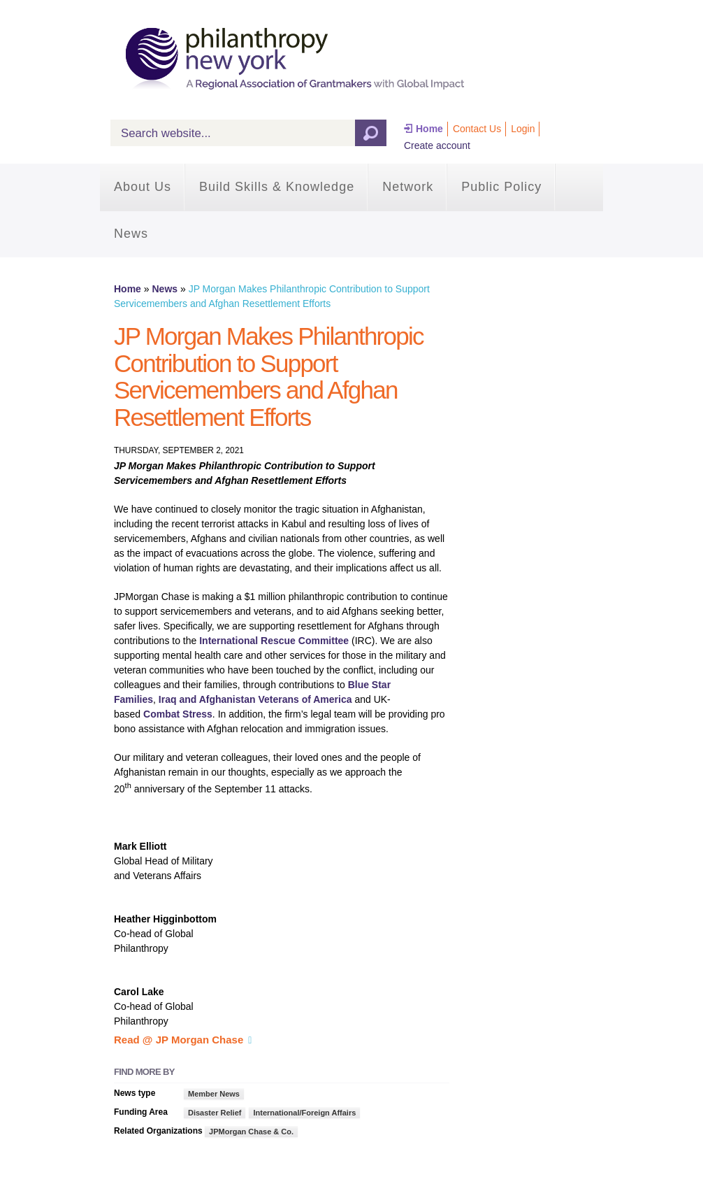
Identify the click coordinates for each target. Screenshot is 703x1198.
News (131, 234)
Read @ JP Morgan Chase (178, 1040)
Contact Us (477, 128)
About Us (142, 187)
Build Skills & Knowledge (276, 187)
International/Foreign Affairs (304, 1112)
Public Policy (501, 187)
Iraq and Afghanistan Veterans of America (255, 699)
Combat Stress (177, 714)
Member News (214, 1094)
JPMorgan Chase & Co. (251, 1131)
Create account (437, 145)
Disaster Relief (214, 1112)
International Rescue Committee (274, 640)
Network (407, 187)
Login (523, 128)
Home (429, 128)
